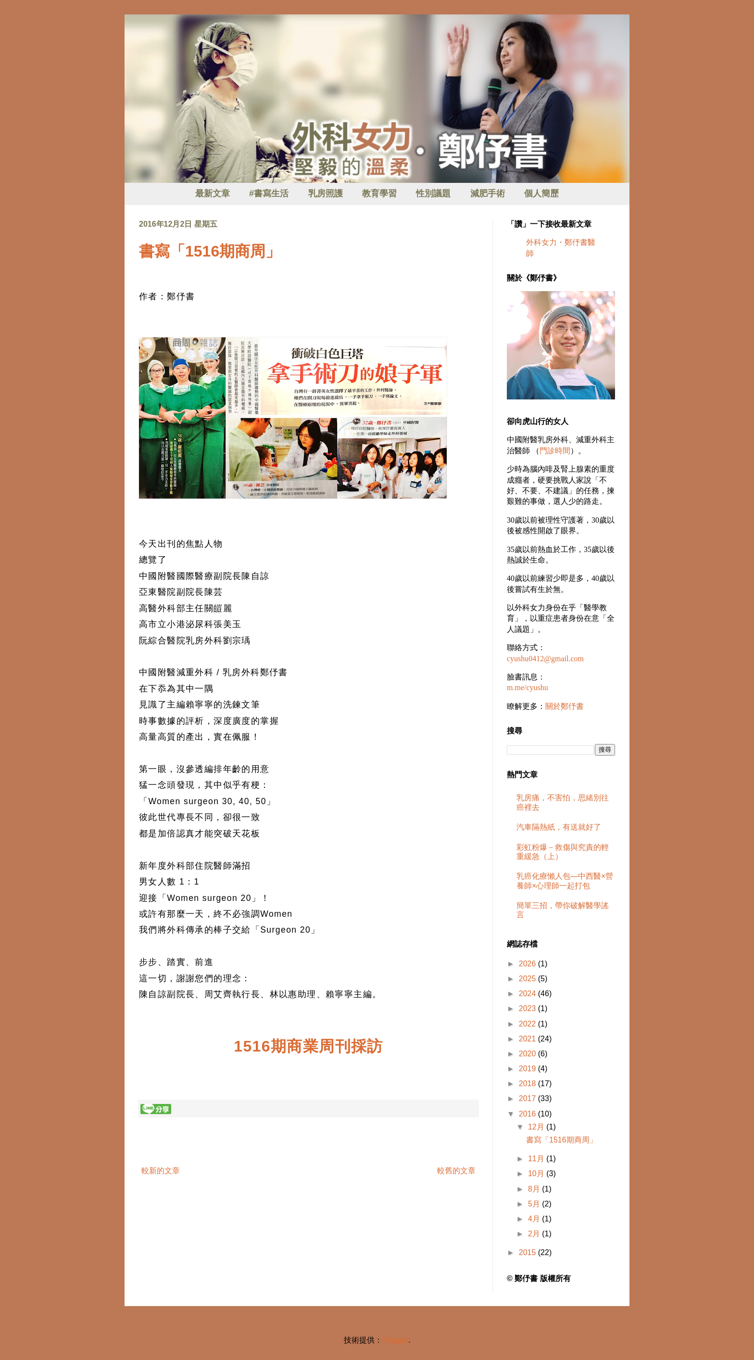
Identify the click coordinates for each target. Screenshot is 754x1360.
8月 (535, 1189)
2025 (528, 979)
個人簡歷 (541, 193)
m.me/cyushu (527, 687)
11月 (537, 1159)
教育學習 (379, 193)
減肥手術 (487, 193)
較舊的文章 (456, 1171)
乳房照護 (325, 193)
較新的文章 (160, 1171)
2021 (528, 1039)
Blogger (395, 1340)
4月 (535, 1219)
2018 (528, 1083)
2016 (528, 1114)
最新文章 (212, 193)
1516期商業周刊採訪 (308, 1046)
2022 (528, 1024)
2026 (528, 964)
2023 (528, 1008)
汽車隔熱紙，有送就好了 (558, 827)
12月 (537, 1127)
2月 (535, 1234)
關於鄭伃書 (564, 706)
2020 (528, 1054)
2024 (528, 993)
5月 (535, 1204)
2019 (528, 1069)
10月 (537, 1173)
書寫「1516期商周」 (210, 251)
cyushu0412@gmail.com (545, 658)
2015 (528, 1252)
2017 (528, 1098)
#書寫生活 (269, 193)
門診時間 (555, 451)
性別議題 (433, 193)
